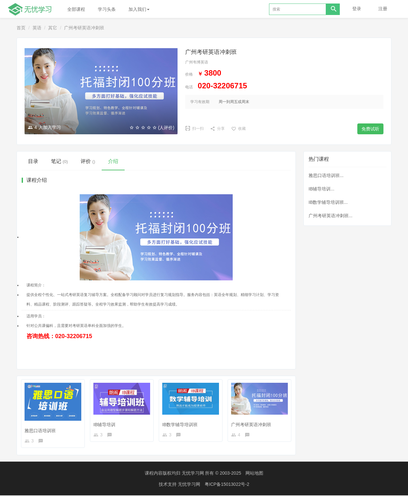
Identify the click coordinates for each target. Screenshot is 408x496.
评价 (88, 161)
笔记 (59, 161)
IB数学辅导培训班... (328, 202)
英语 (37, 27)
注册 (382, 8)
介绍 (113, 161)
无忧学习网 (193, 473)
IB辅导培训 (106, 423)
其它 (52, 27)
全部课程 (76, 9)
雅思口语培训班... (326, 175)
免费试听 (370, 128)
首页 (21, 27)
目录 (33, 161)
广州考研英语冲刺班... (331, 215)
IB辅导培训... (321, 188)
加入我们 (138, 9)
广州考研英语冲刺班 (252, 423)
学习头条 (107, 9)
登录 (356, 8)
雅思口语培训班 (41, 428)
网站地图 (254, 473)
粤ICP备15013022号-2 (227, 484)
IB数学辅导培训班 (181, 423)
